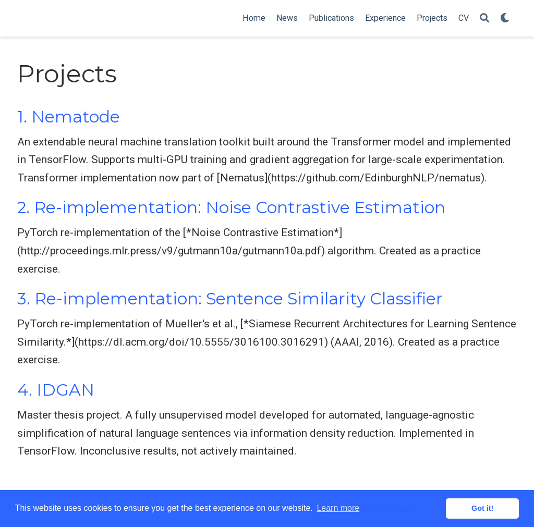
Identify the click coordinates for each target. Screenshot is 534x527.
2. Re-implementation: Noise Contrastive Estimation (231, 207)
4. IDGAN (55, 390)
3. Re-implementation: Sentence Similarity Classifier (230, 299)
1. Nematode (68, 117)
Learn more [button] (338, 508)
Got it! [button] (482, 508)
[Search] (484, 18)
